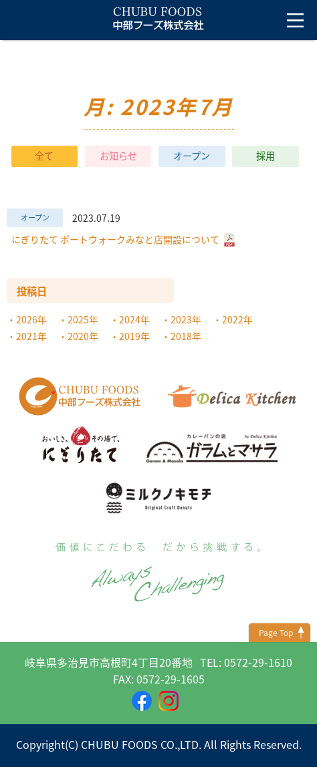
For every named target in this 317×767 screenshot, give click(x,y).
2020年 (83, 336)
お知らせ (118, 156)
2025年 (83, 319)
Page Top (276, 633)
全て (44, 156)
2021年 (31, 336)
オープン (191, 156)
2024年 (134, 319)
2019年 (134, 336)
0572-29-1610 (258, 662)
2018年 (186, 336)
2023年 (186, 319)
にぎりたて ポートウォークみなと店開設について (123, 238)
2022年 (237, 319)
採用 (265, 156)
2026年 (31, 319)
